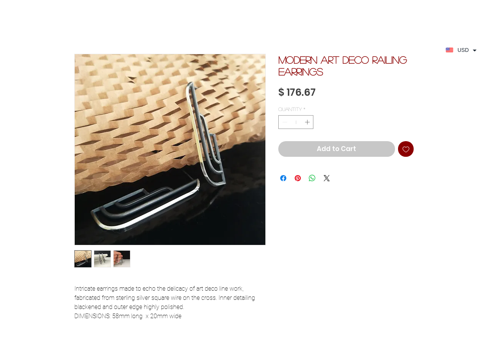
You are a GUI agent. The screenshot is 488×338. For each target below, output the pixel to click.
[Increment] (308, 122)
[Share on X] (326, 178)
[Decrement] (284, 122)
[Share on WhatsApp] (312, 178)
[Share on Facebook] (283, 178)
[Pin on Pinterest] (297, 178)
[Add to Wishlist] (406, 149)
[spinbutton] (296, 122)
